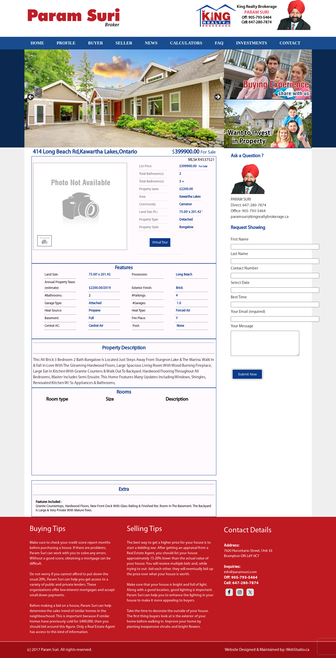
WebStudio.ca (297, 650)
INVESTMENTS (251, 43)
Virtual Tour (160, 242)
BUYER (95, 43)
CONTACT (290, 43)
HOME (37, 43)
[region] (124, 98)
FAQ (219, 43)
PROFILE (66, 43)
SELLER (124, 43)
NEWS (151, 43)
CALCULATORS (186, 43)
